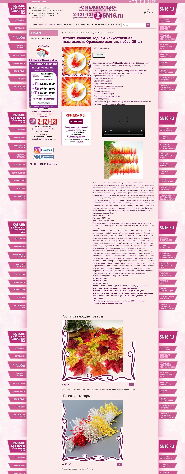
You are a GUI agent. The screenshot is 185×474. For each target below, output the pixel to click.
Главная (33, 24)
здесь (80, 141)
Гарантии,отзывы (65, 24)
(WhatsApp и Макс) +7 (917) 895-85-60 (47, 10)
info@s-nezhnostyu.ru (40, 8)
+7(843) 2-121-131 (43, 131)
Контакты (116, 24)
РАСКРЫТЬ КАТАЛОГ (76, 33)
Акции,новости (102, 24)
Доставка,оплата (84, 24)
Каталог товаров (47, 24)
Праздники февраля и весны (100, 33)
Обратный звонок (38, 17)
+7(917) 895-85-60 (43, 126)
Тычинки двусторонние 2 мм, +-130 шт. (78, 469)
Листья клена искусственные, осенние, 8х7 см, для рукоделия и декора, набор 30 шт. (99, 389)
